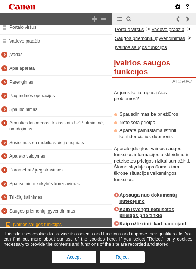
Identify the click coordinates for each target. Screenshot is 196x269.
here (111, 239)
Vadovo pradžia (24, 41)
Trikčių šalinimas (25, 197)
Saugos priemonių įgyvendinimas (42, 211)
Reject (122, 257)
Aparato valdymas (27, 156)
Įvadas (15, 54)
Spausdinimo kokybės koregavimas (44, 183)
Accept (74, 257)
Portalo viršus (23, 27)
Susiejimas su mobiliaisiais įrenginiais (46, 142)
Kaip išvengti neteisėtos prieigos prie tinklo (146, 213)
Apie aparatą (22, 68)
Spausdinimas (23, 109)
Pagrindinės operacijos (32, 95)
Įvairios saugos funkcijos (37, 224)
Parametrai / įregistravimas (36, 170)
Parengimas (21, 82)
